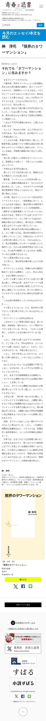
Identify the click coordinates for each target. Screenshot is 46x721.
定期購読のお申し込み (25, 623)
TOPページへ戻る (23, 605)
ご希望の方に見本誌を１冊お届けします (13, 18)
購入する (23, 580)
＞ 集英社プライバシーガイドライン (23, 701)
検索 (40, 25)
